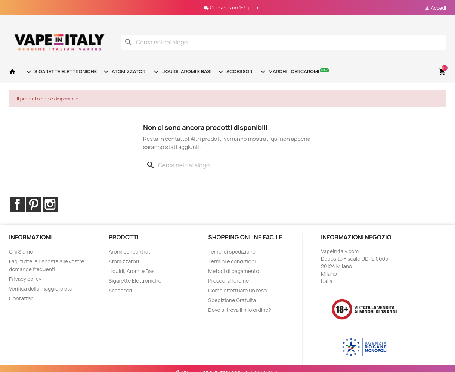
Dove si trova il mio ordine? (239, 309)
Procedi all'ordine (228, 280)
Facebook (17, 204)
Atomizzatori (124, 71)
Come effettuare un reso (237, 290)
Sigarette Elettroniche (60, 71)
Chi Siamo (21, 251)
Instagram (50, 204)
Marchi (273, 71)
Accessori (235, 71)
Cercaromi (310, 71)
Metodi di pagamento (233, 271)
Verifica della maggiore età (40, 288)
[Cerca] (283, 42)
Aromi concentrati (130, 251)
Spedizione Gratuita (232, 300)
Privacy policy (25, 278)
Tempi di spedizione (232, 251)
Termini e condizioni (232, 261)
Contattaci (22, 298)
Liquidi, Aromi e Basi (181, 71)
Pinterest (33, 204)
